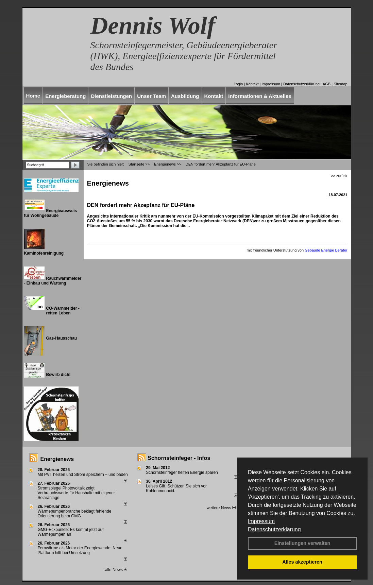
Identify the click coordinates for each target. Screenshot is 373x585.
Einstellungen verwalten (302, 543)
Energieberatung (65, 96)
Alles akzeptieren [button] (302, 562)
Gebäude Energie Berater (326, 250)
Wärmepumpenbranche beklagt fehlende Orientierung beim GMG (75, 513)
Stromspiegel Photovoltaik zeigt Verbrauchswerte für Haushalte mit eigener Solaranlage (76, 493)
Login (238, 84)
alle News (116, 569)
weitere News (221, 507)
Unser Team (151, 96)
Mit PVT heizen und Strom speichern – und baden (83, 474)
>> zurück (339, 176)
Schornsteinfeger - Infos (179, 458)
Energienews (57, 459)
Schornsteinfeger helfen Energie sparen (182, 472)
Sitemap (340, 84)
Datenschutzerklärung (274, 529)
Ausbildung (185, 96)
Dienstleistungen (111, 96)
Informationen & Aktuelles (259, 96)
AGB (326, 84)
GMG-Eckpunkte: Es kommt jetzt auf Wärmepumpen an (71, 532)
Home (33, 96)
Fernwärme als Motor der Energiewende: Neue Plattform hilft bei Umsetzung (80, 550)
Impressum (261, 521)
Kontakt (252, 84)
